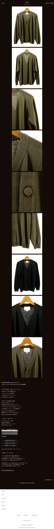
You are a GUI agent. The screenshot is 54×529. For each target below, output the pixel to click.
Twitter (19, 515)
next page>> (32, 482)
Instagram (34, 515)
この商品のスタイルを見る (9, 445)
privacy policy (27, 520)
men (3, 494)
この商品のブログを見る (9, 443)
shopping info (47, 3)
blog (3, 502)
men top (27, 482)
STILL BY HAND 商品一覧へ (8, 470)
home (3, 491)
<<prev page (21, 482)
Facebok (26, 515)
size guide (4, 436)
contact (4, 509)
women (4, 498)
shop (3, 505)
